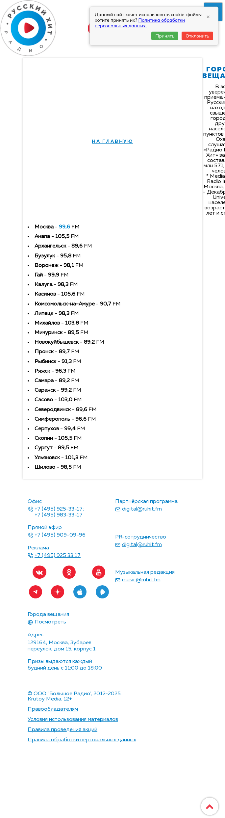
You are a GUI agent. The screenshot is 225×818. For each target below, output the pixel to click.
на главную (112, 141)
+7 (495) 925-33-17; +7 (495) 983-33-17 (59, 512)
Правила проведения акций (62, 729)
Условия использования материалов (73, 719)
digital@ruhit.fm (142, 509)
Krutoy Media (44, 699)
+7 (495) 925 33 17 (58, 555)
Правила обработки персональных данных (82, 740)
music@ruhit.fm (141, 580)
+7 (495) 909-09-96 (60, 535)
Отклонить (197, 36)
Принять (164, 36)
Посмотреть (50, 622)
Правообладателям (53, 709)
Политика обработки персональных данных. (140, 23)
